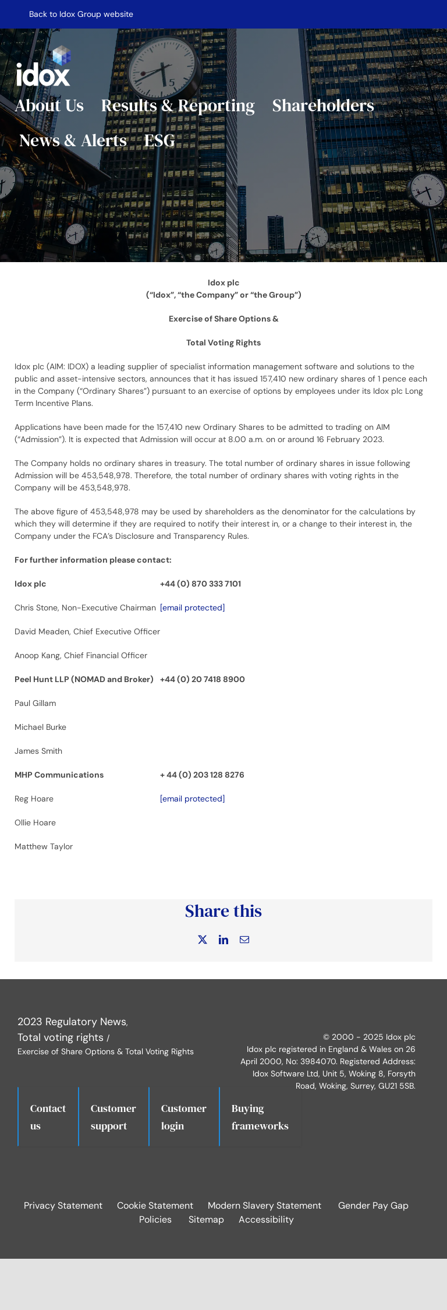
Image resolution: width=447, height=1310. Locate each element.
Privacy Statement (63, 1205)
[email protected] (192, 607)
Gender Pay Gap (373, 1205)
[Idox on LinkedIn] (324, 1004)
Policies (155, 1219)
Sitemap (206, 1219)
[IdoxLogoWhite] (44, 47)
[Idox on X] (293, 1004)
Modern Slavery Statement (264, 1205)
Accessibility (266, 1219)
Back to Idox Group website (81, 14)
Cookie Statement (155, 1205)
